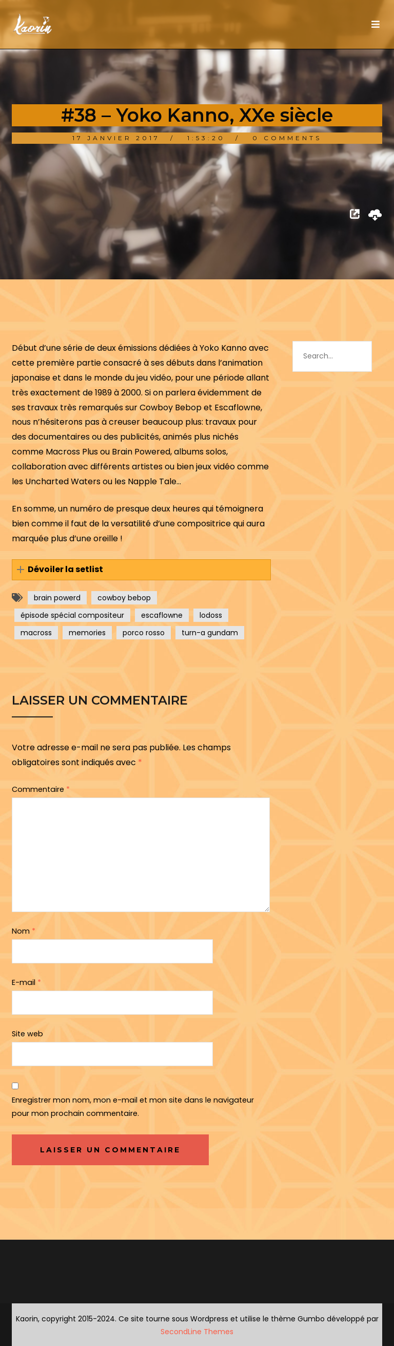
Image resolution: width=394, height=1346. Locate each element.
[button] (141, 569)
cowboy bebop (124, 598)
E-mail (26, 982)
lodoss (211, 615)
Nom (23, 931)
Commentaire (41, 789)
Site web (27, 1034)
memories (87, 633)
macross (36, 633)
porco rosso (144, 633)
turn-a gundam (210, 633)
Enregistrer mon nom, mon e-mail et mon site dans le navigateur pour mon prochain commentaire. (133, 1106)
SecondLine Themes (197, 1331)
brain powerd (57, 598)
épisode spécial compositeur (72, 615)
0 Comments (287, 138)
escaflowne (162, 615)
